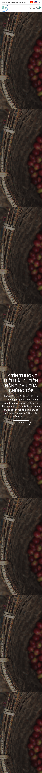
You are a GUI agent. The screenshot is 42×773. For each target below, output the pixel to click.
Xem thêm (21, 423)
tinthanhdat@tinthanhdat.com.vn (16, 2)
